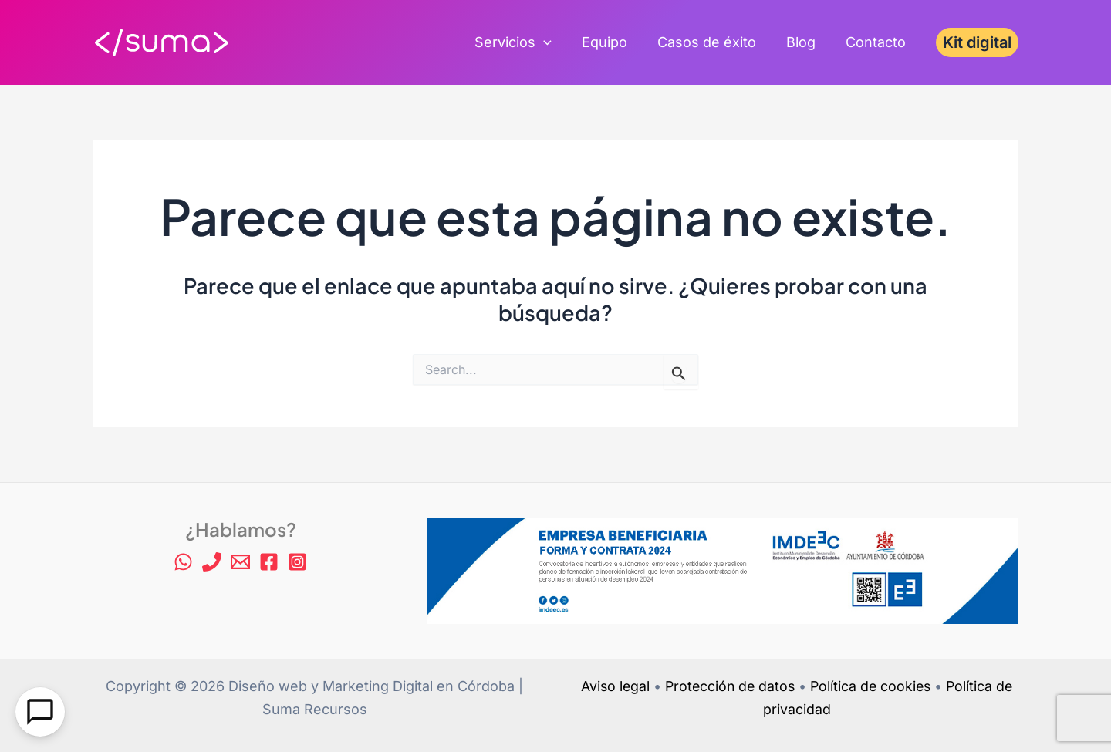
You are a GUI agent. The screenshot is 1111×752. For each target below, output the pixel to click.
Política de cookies (872, 686)
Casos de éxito (712, 42)
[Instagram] (297, 562)
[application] (553, 42)
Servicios (523, 42)
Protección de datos (728, 686)
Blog (804, 42)
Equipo (612, 42)
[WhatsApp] (183, 562)
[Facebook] (269, 562)
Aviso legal (611, 686)
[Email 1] (240, 562)
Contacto (876, 42)
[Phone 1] (211, 562)
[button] (977, 42)
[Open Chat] (40, 712)
